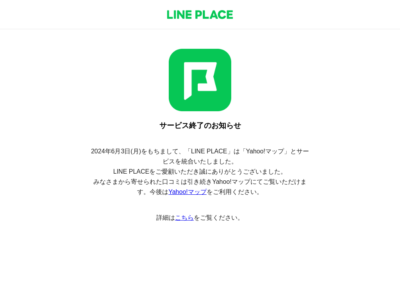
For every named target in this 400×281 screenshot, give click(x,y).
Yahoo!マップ (187, 192)
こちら (184, 217)
